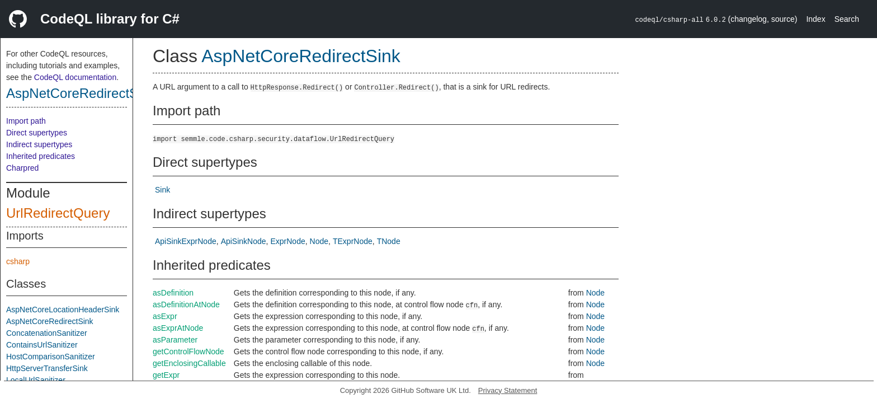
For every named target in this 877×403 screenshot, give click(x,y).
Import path (26, 120)
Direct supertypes (36, 132)
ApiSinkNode (243, 241)
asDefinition (173, 292)
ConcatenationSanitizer (46, 333)
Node (319, 241)
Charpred (22, 167)
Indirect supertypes (39, 144)
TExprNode (353, 241)
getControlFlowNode (188, 351)
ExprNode (287, 241)
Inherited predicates (40, 156)
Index (815, 19)
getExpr (166, 375)
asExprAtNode (178, 328)
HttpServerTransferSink (47, 368)
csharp (18, 261)
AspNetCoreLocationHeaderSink (62, 309)
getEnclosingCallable (189, 363)
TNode (388, 241)
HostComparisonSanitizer (50, 356)
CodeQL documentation (75, 77)
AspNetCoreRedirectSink (80, 93)
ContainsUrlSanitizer (42, 344)
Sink (162, 189)
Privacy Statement (507, 390)
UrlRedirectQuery (58, 213)
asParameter (175, 339)
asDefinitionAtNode (186, 304)
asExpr (165, 316)
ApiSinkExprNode (185, 241)
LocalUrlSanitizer (35, 380)
